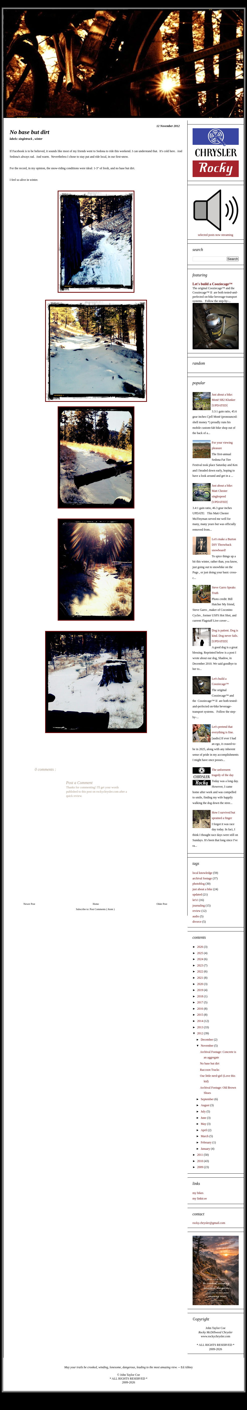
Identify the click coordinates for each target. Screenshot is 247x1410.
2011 (200, 1155)
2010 (200, 1161)
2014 (200, 1021)
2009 (200, 1167)
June (204, 1118)
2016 (200, 1008)
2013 (200, 1027)
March (205, 1136)
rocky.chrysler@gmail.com (209, 1223)
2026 (200, 947)
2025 (200, 953)
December (207, 1039)
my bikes (198, 1193)
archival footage (202, 878)
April (204, 1130)
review (197, 911)
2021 (200, 977)
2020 (200, 984)
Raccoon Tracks (209, 1070)
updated (197, 894)
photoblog (199, 883)
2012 (200, 1033)
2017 (200, 1002)
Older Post (161, 904)
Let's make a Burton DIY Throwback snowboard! (224, 544)
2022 (200, 971)
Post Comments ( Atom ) (102, 909)
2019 (200, 990)
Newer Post (29, 904)
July (203, 1111)
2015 (200, 1014)
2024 (200, 959)
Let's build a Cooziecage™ (212, 284)
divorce (197, 921)
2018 (200, 996)
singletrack (26, 139)
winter (38, 139)
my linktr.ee (200, 1198)
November (207, 1045)
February (206, 1142)
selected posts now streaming (215, 235)
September (207, 1099)
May (204, 1124)
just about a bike (202, 889)
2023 (200, 965)
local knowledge (202, 873)
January (206, 1148)
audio (196, 916)
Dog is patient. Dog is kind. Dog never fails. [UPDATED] (225, 636)
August (205, 1105)
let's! (195, 900)
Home (96, 904)
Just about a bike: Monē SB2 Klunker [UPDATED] (223, 400)
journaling (199, 905)
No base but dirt (209, 1063)
